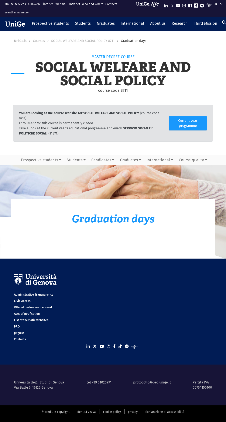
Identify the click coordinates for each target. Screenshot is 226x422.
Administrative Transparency (33, 294)
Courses (39, 40)
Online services (15, 4)
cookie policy (112, 412)
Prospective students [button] (39, 160)
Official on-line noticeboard (33, 307)
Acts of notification (27, 314)
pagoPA (19, 333)
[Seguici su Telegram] (202, 4)
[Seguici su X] (172, 4)
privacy (133, 412)
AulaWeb (34, 4)
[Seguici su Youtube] (178, 4)
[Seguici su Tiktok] (196, 4)
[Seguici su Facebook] (190, 4)
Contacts (111, 4)
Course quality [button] (191, 160)
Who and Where (92, 4)
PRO (17, 326)
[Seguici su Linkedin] (166, 4)
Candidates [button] (101, 160)
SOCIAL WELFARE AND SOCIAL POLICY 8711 (82, 40)
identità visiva (86, 412)
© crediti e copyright (55, 412)
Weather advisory (17, 12)
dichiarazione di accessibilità (164, 412)
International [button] (158, 160)
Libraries (48, 4)
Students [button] (74, 160)
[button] (50, 24)
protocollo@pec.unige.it (152, 382)
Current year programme (187, 123)
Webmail (61, 4)
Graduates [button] (129, 160)
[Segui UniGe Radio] (209, 4)
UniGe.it (20, 40)
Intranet (74, 4)
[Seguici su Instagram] (184, 4)
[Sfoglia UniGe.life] (149, 8)
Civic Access (22, 301)
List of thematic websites (31, 320)
